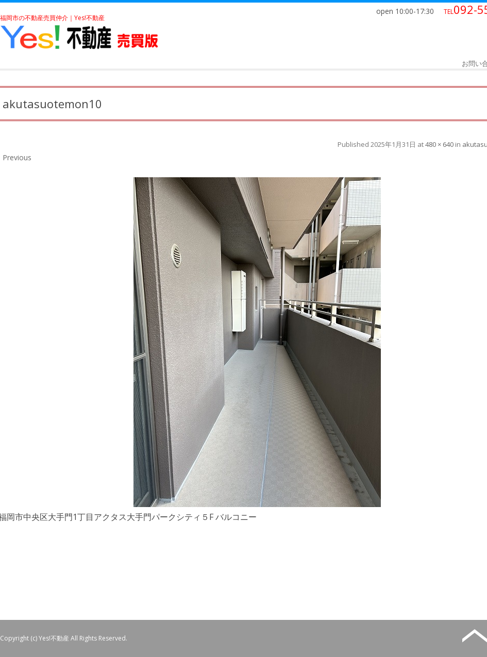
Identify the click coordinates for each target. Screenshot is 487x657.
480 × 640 (439, 144)
